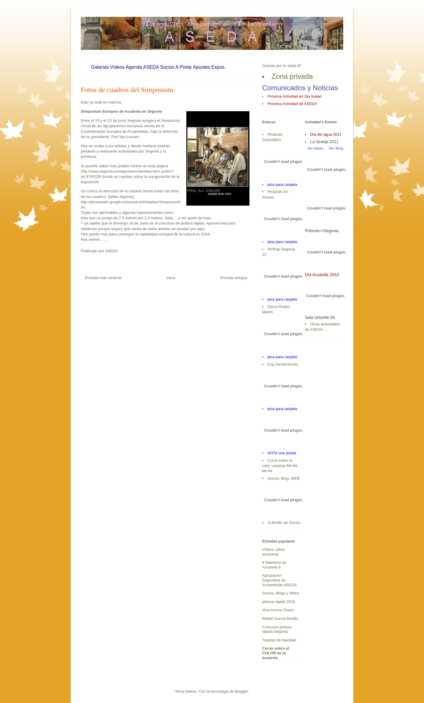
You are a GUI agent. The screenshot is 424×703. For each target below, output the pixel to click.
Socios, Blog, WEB (283, 478)
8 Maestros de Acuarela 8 (274, 564)
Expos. (218, 67)
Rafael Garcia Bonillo (280, 618)
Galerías (100, 67)
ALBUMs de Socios (283, 522)
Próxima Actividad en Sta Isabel (294, 96)
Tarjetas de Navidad (279, 640)
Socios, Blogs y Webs (280, 593)
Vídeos (117, 67)
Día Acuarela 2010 (322, 274)
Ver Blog (336, 148)
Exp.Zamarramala (282, 364)
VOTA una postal (281, 453)
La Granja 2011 (324, 141)
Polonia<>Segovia (321, 230)
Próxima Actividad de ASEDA (292, 103)
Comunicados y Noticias (300, 88)
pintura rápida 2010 (278, 601)
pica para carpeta (282, 184)
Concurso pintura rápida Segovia (276, 629)
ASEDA (151, 67)
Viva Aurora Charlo (278, 610)
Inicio (171, 278)
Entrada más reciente (103, 278)
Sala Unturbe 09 (320, 317)
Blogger (241, 691)
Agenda (134, 67)
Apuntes (202, 67)
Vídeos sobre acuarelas (273, 551)
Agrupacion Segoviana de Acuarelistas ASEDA (279, 580)
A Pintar (183, 67)
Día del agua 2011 (325, 134)
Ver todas (314, 148)
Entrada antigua (233, 278)
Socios (167, 67)
